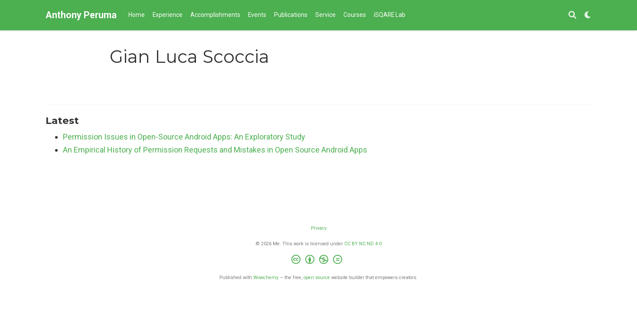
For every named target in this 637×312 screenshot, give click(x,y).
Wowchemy (265, 277)
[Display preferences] (588, 15)
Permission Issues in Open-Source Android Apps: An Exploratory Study (184, 136)
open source (317, 277)
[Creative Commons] (318, 260)
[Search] (572, 15)
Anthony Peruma (81, 15)
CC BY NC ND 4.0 (363, 244)
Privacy (319, 228)
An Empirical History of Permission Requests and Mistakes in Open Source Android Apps (215, 149)
